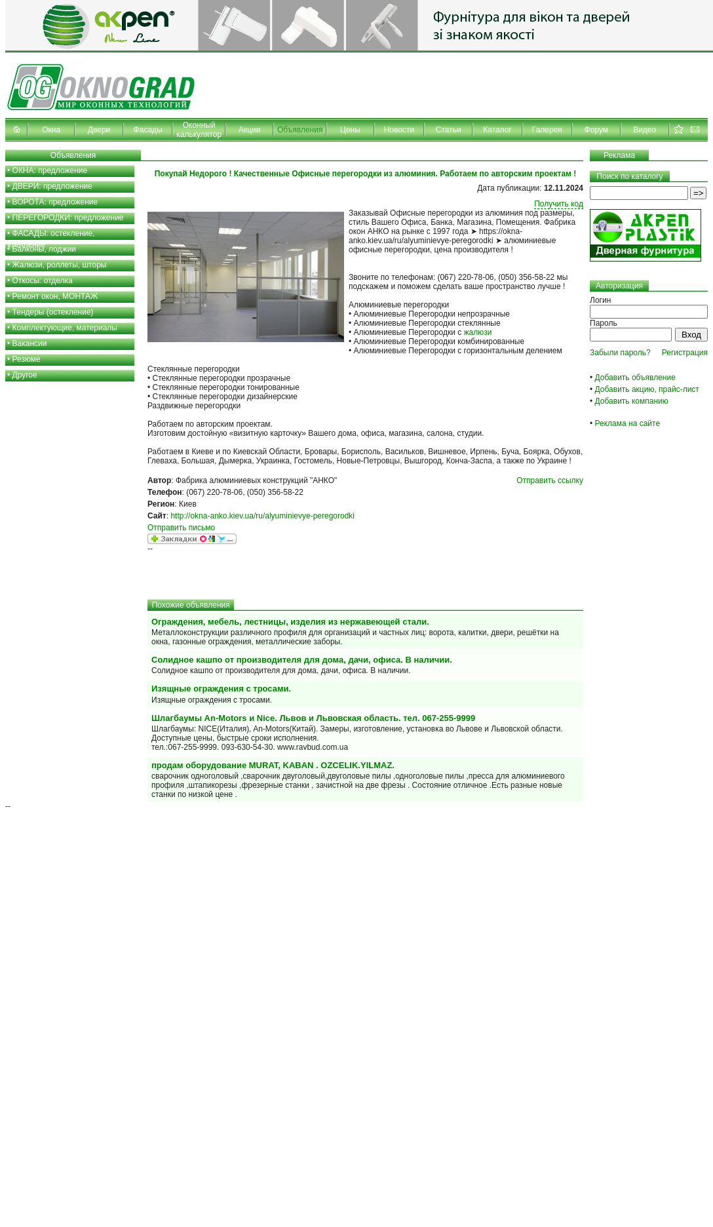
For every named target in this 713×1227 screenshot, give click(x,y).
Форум (596, 129)
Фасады (148, 129)
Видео (644, 129)
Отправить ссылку (549, 480)
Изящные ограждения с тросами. (221, 688)
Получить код (558, 203)
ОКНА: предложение (50, 170)
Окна (51, 129)
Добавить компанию (631, 401)
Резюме (26, 359)
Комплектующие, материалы (64, 327)
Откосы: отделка (42, 280)
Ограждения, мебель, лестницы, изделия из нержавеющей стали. (290, 622)
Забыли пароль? (620, 352)
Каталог (497, 129)
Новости (399, 129)
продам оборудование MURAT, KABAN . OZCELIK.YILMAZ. (273, 765)
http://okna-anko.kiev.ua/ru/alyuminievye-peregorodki (262, 515)
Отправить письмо (181, 527)
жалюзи (478, 332)
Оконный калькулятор (199, 130)
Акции (250, 129)
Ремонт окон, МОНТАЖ (55, 296)
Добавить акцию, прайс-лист (647, 389)
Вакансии (29, 343)
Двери (99, 129)
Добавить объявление (635, 377)
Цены (350, 129)
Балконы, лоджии (44, 249)
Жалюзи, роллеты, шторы (59, 264)
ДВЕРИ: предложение (52, 186)
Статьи (448, 129)
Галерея (547, 129)
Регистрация (685, 352)
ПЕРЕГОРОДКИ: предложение (68, 217)
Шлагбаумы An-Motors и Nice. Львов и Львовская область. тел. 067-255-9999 (313, 718)
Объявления (299, 129)
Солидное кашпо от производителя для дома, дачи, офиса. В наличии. (301, 660)
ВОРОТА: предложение (55, 201)
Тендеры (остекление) (53, 312)
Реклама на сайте (628, 423)
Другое (24, 375)
